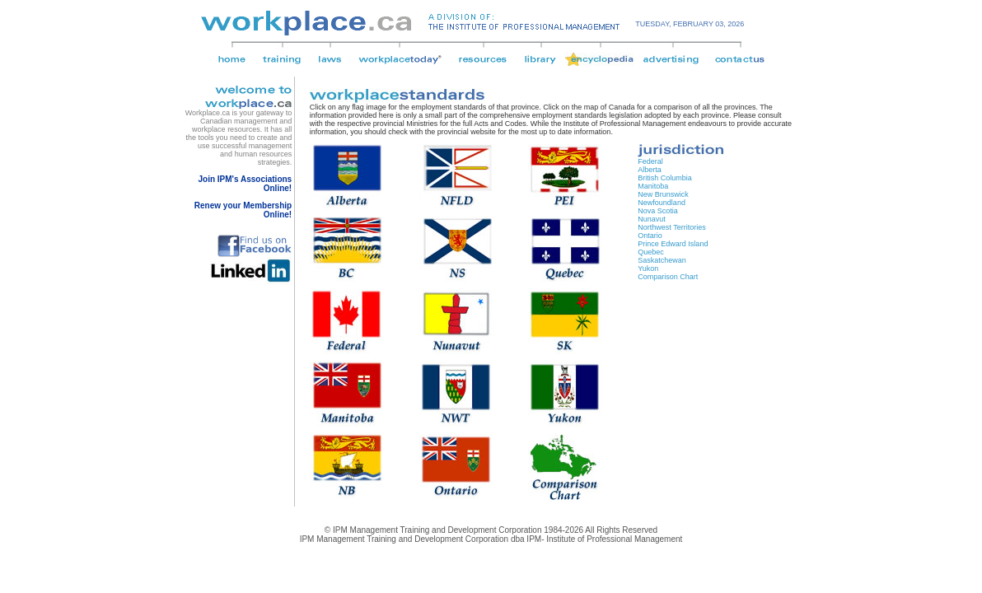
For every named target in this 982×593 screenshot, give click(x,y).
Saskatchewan (662, 260)
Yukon (648, 268)
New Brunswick (663, 194)
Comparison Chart (668, 277)
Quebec (651, 252)
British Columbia (665, 178)
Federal (650, 161)
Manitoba (653, 186)
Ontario (650, 235)
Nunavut (652, 219)
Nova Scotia (658, 211)
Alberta (650, 170)
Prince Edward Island (673, 244)
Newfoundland (661, 202)
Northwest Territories (671, 227)
